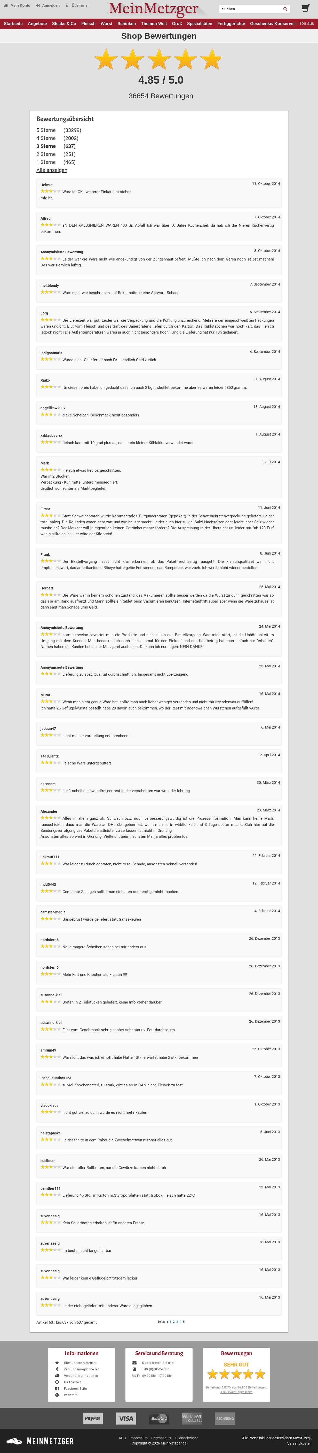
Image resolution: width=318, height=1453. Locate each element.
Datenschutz (161, 1438)
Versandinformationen (76, 1376)
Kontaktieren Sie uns (152, 1363)
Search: (216, 7)
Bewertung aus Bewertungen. (236, 1387)
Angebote (37, 23)
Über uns (76, 5)
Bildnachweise (186, 1438)
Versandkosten (299, 1443)
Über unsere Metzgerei (75, 1363)
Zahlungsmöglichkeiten (76, 1369)
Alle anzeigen (51, 170)
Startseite (13, 23)
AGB (122, 1438)
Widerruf (65, 1395)
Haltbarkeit (67, 1382)
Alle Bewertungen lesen (236, 1392)
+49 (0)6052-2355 (151, 1369)
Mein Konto (16, 5)
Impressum (139, 1438)
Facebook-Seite (70, 1389)
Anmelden (47, 5)
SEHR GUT (236, 1365)
